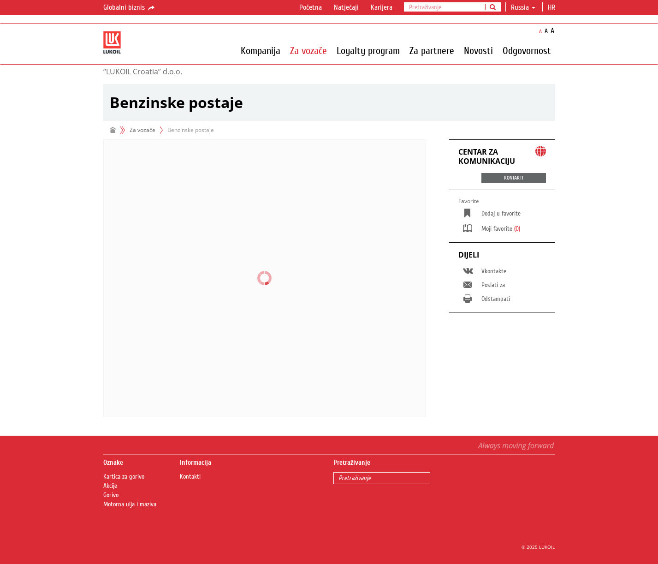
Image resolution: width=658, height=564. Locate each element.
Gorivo (111, 495)
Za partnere (431, 50)
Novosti (478, 50)
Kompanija (260, 50)
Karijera (381, 7)
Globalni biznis (129, 7)
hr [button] (552, 7)
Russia (523, 7)
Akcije (110, 486)
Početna (310, 7)
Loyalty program (368, 50)
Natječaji (346, 7)
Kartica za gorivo (123, 476)
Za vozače (308, 50)
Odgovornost (527, 50)
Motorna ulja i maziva (129, 504)
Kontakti (190, 476)
